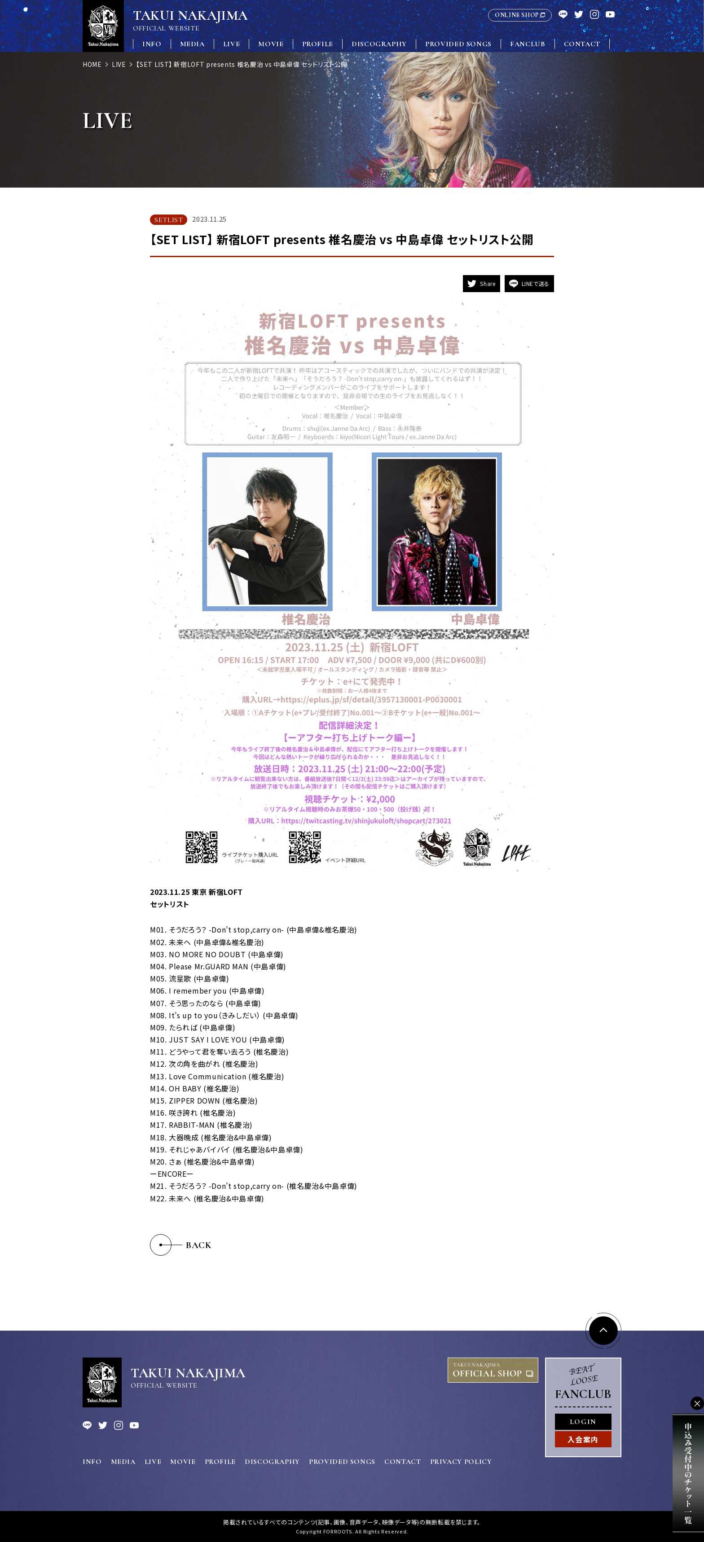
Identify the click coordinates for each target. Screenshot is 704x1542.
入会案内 (583, 1439)
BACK (199, 1245)
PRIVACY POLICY (461, 1461)
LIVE (231, 43)
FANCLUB (527, 43)
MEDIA (192, 43)
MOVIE (270, 43)
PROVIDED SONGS (458, 43)
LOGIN (583, 1421)
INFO (152, 43)
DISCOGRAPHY (379, 43)
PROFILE (317, 43)
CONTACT (582, 43)
